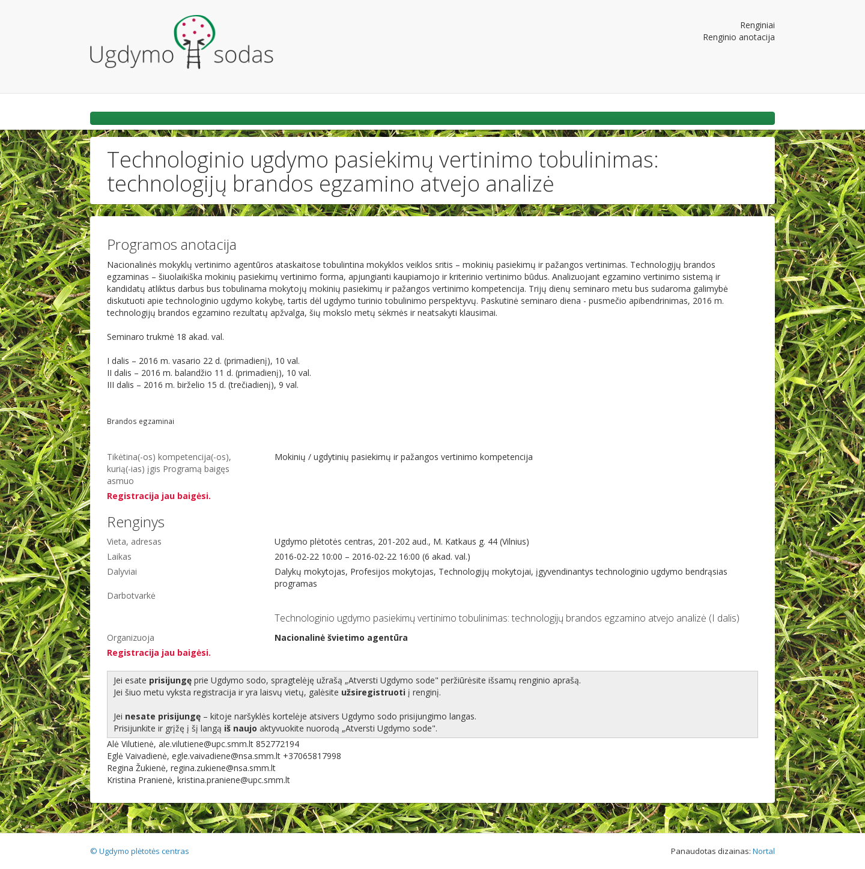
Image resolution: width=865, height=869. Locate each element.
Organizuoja (130, 637)
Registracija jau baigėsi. (159, 495)
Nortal (764, 851)
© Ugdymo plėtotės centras (139, 851)
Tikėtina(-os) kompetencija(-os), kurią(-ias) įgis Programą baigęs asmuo (169, 468)
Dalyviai (122, 571)
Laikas (119, 556)
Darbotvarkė (131, 595)
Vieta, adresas (134, 541)
